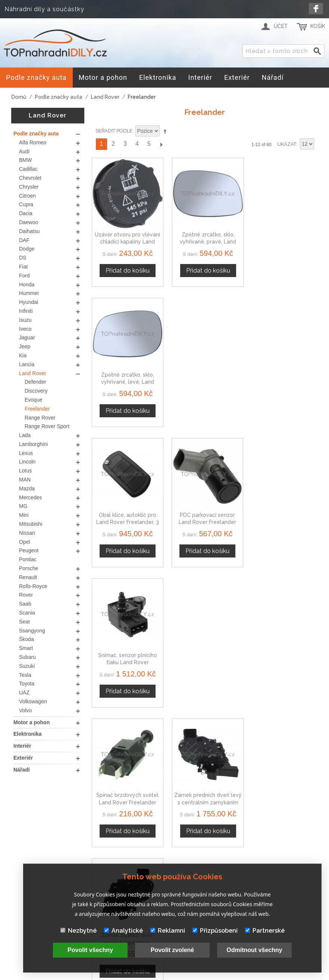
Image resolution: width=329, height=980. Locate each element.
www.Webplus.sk (184, 975)
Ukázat (286, 144)
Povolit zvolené (172, 950)
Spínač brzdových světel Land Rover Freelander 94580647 (126, 516)
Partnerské (265, 930)
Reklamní (167, 930)
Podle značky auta (58, 97)
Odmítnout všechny (254, 950)
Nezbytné (78, 930)
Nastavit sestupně (166, 131)
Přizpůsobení (215, 930)
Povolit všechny (90, 950)
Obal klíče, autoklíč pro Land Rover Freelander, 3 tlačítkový (126, 377)
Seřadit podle (113, 131)
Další (161, 144)
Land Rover (105, 97)
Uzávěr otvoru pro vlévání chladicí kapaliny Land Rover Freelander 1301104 (127, 239)
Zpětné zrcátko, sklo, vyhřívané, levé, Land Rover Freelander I (282, 239)
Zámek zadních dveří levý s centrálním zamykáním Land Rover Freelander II (126, 654)
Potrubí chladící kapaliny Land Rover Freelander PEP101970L (283, 654)
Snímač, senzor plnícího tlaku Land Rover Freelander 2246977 (282, 377)
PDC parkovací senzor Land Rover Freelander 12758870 (205, 377)
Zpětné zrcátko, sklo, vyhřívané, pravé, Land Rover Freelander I (204, 239)
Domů (18, 97)
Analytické (123, 930)
